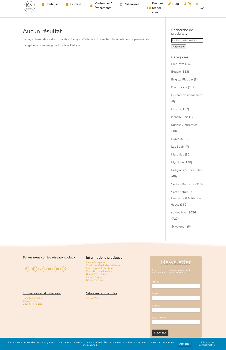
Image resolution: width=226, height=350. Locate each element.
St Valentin (178, 227)
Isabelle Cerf (179, 117)
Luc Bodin (178, 147)
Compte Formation (33, 298)
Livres (175, 139)
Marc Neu (177, 154)
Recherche (179, 46)
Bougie (176, 72)
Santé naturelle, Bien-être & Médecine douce (186, 198)
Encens (176, 109)
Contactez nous (94, 280)
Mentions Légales (95, 262)
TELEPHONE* (159, 317)
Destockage (179, 87)
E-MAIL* (156, 305)
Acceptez (184, 343)
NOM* (155, 293)
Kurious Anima (94, 277)
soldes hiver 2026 (183, 212)
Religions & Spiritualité (187, 170)
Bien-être (177, 64)
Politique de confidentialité (207, 344)
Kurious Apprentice (184, 125)
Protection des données (99, 271)
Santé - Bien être (182, 184)
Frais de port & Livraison (99, 268)
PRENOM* (157, 281)
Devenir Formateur (33, 304)
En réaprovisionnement (187, 95)
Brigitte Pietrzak (182, 79)
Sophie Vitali (93, 298)
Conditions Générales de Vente (103, 265)
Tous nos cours (30, 301)
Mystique (177, 162)
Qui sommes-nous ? (96, 274)
